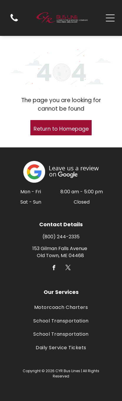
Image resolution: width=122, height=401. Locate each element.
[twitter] (68, 268)
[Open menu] (110, 18)
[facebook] (54, 268)
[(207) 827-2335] (14, 21)
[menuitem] (61, 307)
